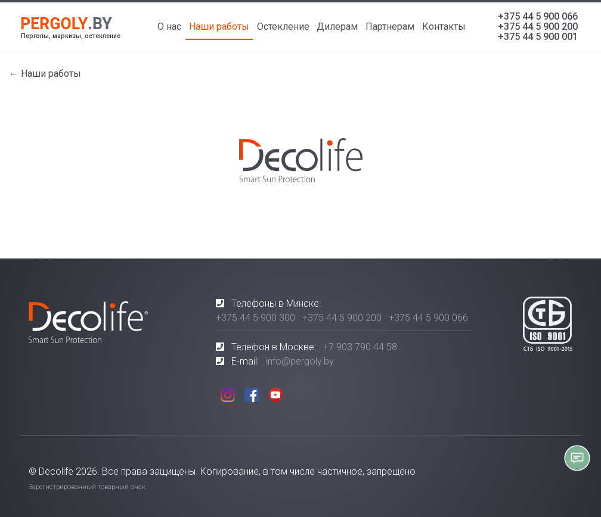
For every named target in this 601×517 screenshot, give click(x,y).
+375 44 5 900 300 (255, 317)
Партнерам (389, 26)
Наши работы (219, 26)
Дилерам (337, 26)
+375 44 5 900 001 (538, 36)
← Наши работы (45, 73)
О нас (169, 26)
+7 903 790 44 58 (360, 347)
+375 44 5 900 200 (538, 26)
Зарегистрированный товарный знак (87, 487)
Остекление (283, 26)
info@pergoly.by (300, 361)
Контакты (444, 26)
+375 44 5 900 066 (538, 16)
